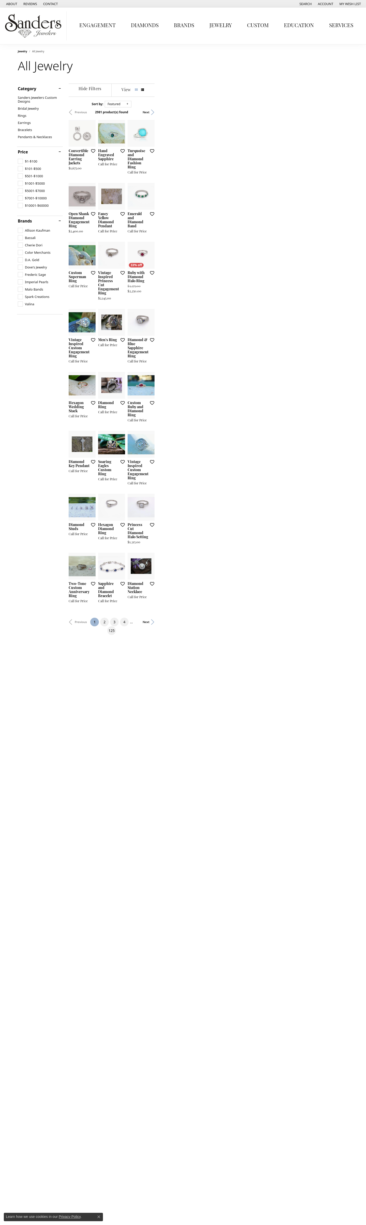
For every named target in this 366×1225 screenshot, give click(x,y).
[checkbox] (27, 161)
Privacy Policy (70, 1217)
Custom (258, 25)
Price (23, 152)
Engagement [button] (97, 25)
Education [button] (299, 25)
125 (230, 1020)
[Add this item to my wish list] (156, 215)
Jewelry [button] (220, 25)
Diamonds (145, 25)
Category (27, 89)
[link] (11, 4)
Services (341, 25)
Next (339, 112)
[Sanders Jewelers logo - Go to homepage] (35, 25)
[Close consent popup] (98, 1216)
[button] (305, 4)
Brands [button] (184, 25)
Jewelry (22, 51)
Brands (25, 221)
